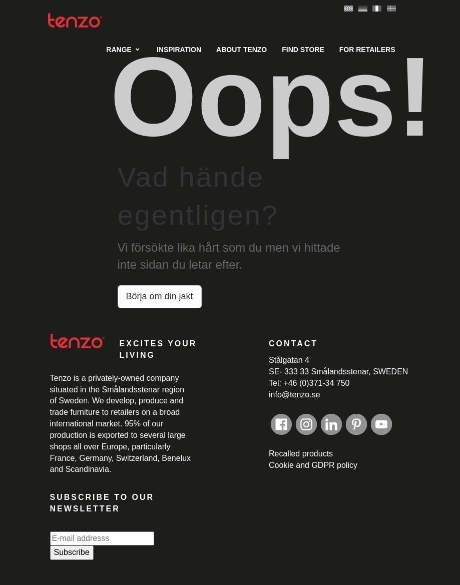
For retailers (367, 50)
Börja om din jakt (159, 296)
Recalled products (301, 453)
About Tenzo (241, 50)
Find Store (303, 50)
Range (119, 50)
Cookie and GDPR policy (313, 465)
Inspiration (179, 50)
